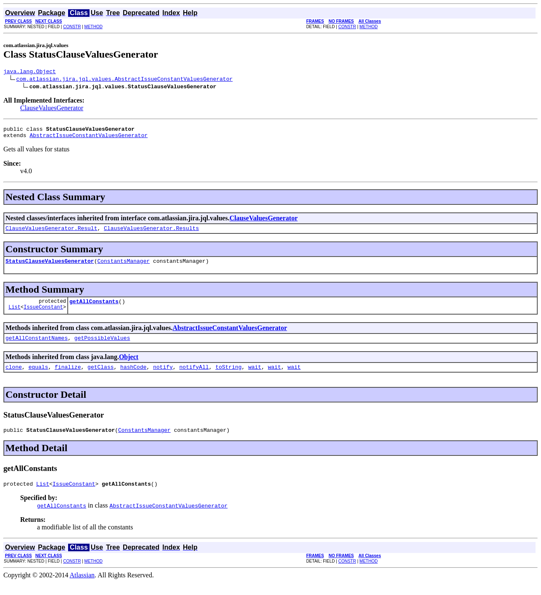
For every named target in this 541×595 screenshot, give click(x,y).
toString (228, 377)
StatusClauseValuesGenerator (49, 267)
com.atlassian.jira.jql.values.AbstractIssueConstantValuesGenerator (124, 80)
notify (163, 377)
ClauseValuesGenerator (51, 109)
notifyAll (194, 377)
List (14, 315)
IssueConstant (43, 315)
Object (128, 365)
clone (13, 377)
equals (38, 377)
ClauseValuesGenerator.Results (151, 233)
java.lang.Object (29, 72)
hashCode (133, 377)
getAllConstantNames (36, 346)
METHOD (93, 26)
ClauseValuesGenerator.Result (51, 233)
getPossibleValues (102, 346)
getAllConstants (94, 308)
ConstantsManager (123, 267)
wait (254, 377)
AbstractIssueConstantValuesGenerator (88, 139)
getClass (100, 377)
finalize (68, 377)
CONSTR (72, 26)
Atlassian (82, 587)
